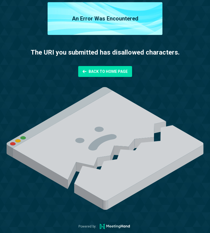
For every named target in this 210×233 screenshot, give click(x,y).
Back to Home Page (108, 71)
